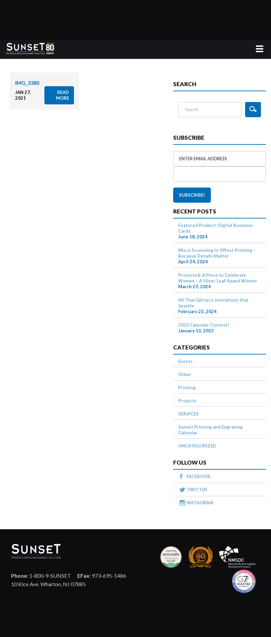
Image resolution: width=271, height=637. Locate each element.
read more (62, 95)
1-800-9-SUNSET (41, 575)
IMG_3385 (27, 82)
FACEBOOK (198, 476)
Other (184, 374)
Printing (187, 387)
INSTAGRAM (200, 502)
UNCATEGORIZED (197, 445)
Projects (187, 400)
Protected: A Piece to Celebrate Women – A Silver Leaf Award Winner (217, 277)
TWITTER (197, 489)
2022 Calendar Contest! (203, 325)
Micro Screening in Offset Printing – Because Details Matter (217, 253)
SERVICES (188, 413)
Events (185, 361)
